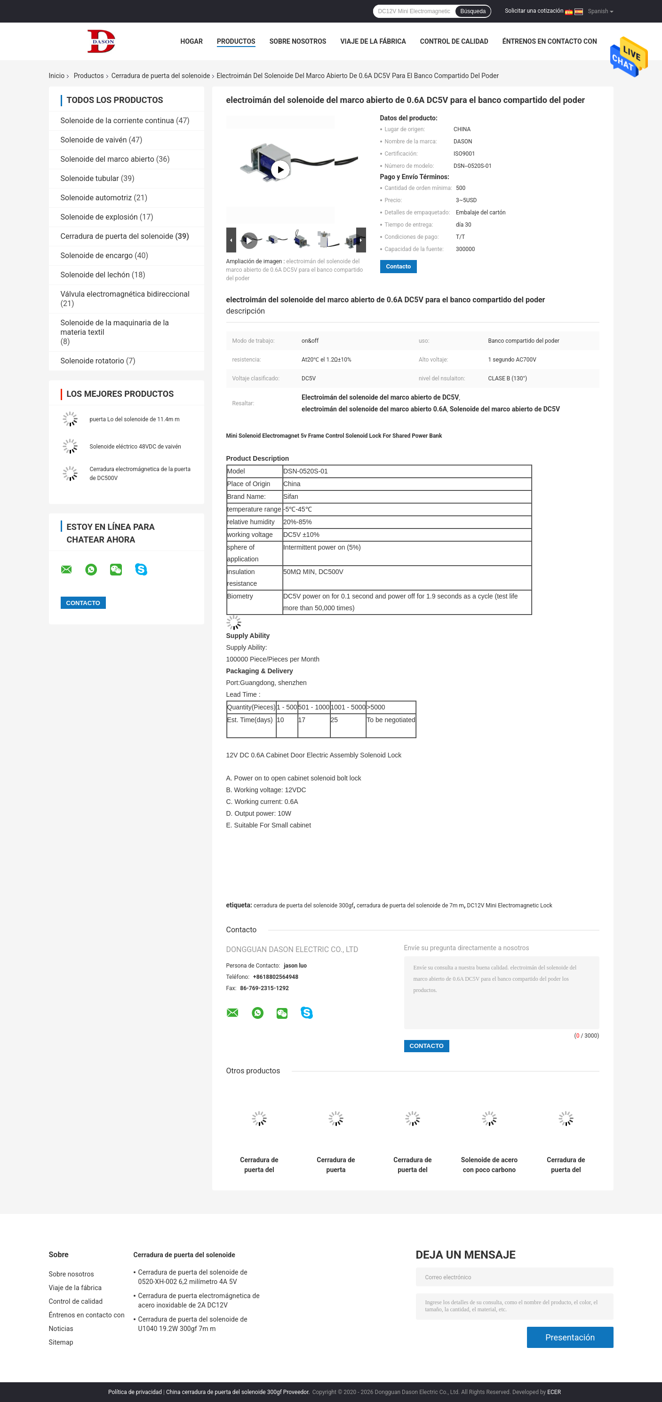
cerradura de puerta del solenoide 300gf (303, 905)
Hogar (192, 41)
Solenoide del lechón (95, 274)
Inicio (57, 75)
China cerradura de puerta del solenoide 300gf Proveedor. (238, 1392)
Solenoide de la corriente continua (117, 120)
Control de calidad (454, 41)
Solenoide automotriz (96, 197)
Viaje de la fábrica (373, 41)
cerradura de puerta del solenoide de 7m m (410, 905)
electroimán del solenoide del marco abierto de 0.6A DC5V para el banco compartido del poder (294, 270)
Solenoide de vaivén (94, 139)
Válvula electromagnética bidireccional (125, 294)
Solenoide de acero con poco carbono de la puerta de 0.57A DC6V (489, 1165)
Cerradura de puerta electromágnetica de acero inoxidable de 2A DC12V (336, 1165)
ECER (554, 1392)
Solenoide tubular (90, 178)
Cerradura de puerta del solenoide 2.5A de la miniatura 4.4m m (565, 1165)
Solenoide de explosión (99, 217)
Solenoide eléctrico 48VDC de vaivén (135, 446)
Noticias (61, 1328)
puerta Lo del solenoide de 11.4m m (135, 419)
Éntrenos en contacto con (549, 41)
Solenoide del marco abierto (107, 159)
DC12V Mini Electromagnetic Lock (509, 905)
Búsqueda (473, 11)
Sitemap (61, 1342)
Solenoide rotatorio (92, 360)
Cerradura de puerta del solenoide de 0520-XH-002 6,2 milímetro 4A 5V (259, 1165)
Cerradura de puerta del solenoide (161, 75)
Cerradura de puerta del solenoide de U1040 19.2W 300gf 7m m (412, 1165)
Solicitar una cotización (534, 11)
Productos (236, 41)
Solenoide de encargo (97, 255)
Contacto (398, 266)
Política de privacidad (135, 1392)
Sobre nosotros (298, 41)
